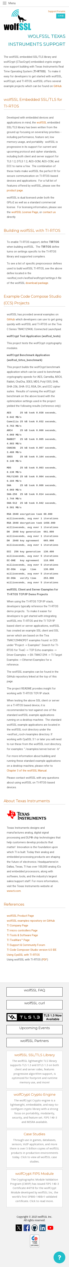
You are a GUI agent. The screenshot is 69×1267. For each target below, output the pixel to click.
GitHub (58, 86)
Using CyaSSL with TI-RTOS (23, 954)
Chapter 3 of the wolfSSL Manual (27, 770)
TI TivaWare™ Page (18, 940)
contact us (49, 212)
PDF (44, 959)
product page (15, 190)
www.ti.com (14, 891)
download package (37, 283)
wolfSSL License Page (24, 212)
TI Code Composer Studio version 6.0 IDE (31, 949)
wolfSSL (42, 122)
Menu (12, 3)
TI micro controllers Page (22, 930)
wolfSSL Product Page (20, 915)
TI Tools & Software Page (22, 935)
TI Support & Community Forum (26, 945)
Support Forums (56, 11)
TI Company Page (17, 925)
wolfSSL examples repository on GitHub (31, 920)
